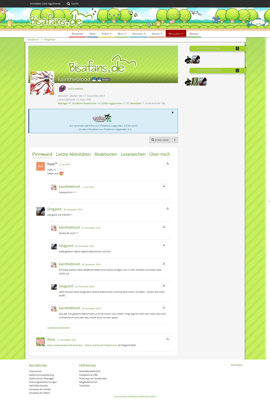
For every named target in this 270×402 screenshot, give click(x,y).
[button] (172, 112)
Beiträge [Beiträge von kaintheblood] (62, 103)
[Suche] (72, 3)
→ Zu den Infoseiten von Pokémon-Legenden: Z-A (103, 129)
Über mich (159, 154)
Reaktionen (105, 154)
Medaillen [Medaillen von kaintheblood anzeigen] (135, 103)
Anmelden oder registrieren (45, 3)
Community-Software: (135, 396)
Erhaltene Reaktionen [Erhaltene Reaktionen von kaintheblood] (84, 103)
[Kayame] (189, 59)
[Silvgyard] (195, 59)
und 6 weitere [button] (75, 88)
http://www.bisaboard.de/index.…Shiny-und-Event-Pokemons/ (82, 345)
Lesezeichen (133, 154)
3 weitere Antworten (58, 327)
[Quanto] (195, 81)
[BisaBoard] (135, 19)
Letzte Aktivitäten (73, 154)
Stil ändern (237, 365)
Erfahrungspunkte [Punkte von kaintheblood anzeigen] (112, 103)
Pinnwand (42, 154)
